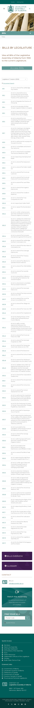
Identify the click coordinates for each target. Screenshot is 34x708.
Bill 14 (3, 173)
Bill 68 (4, 494)
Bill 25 (4, 241)
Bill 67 (4, 488)
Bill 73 (4, 522)
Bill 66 (4, 481)
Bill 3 (3, 102)
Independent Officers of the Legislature (16, 656)
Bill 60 (4, 440)
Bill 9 (3, 147)
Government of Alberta (11, 669)
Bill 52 (4, 385)
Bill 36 (4, 294)
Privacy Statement (8, 700)
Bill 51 (3, 380)
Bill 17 (3, 188)
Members (7, 645)
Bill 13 (3, 168)
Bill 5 (3, 113)
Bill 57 (4, 419)
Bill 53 (4, 391)
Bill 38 (4, 304)
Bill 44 (4, 341)
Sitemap (27, 700)
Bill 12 (3, 162)
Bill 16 (3, 183)
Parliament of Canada (11, 672)
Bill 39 (4, 309)
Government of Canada (11, 674)
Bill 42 (4, 327)
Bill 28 (4, 256)
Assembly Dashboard (10, 649)
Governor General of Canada (13, 676)
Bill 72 (4, 517)
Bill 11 (3, 157)
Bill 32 (4, 272)
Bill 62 (4, 453)
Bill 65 (4, 472)
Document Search (8, 83)
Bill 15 (3, 178)
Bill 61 (3, 447)
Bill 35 (4, 289)
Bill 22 (4, 213)
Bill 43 (4, 336)
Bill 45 (4, 346)
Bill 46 (4, 350)
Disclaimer (29, 699)
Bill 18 (3, 193)
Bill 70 (4, 507)
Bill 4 (3, 107)
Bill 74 (4, 527)
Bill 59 (4, 434)
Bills (4, 33)
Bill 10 (3, 152)
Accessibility (16, 700)
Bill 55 (4, 405)
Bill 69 (4, 501)
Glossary (6, 658)
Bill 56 (4, 411)
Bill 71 (3, 512)
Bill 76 (4, 538)
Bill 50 (4, 375)
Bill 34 (4, 284)
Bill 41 (3, 318)
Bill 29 (4, 261)
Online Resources (9, 654)
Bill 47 (4, 355)
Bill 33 (4, 278)
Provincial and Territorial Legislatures (15, 678)
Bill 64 (4, 465)
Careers (13, 2)
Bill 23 (4, 225)
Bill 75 (4, 532)
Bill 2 (3, 95)
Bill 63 (4, 458)
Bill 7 (3, 133)
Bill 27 (4, 251)
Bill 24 (4, 236)
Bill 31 (3, 267)
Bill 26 (4, 246)
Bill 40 (4, 313)
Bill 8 (3, 142)
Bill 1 (3, 88)
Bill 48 (4, 360)
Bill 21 (3, 207)
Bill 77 (4, 543)
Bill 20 (4, 203)
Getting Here (20, 2)
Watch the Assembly (10, 647)
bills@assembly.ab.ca (16, 583)
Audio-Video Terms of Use (12, 660)
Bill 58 (4, 428)
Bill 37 (4, 299)
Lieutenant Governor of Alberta (14, 670)
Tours (5, 653)
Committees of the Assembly (13, 651)
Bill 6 (3, 121)
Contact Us (14, 683)
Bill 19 (3, 198)
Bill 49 (4, 368)
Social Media (22, 700)
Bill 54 (4, 397)
